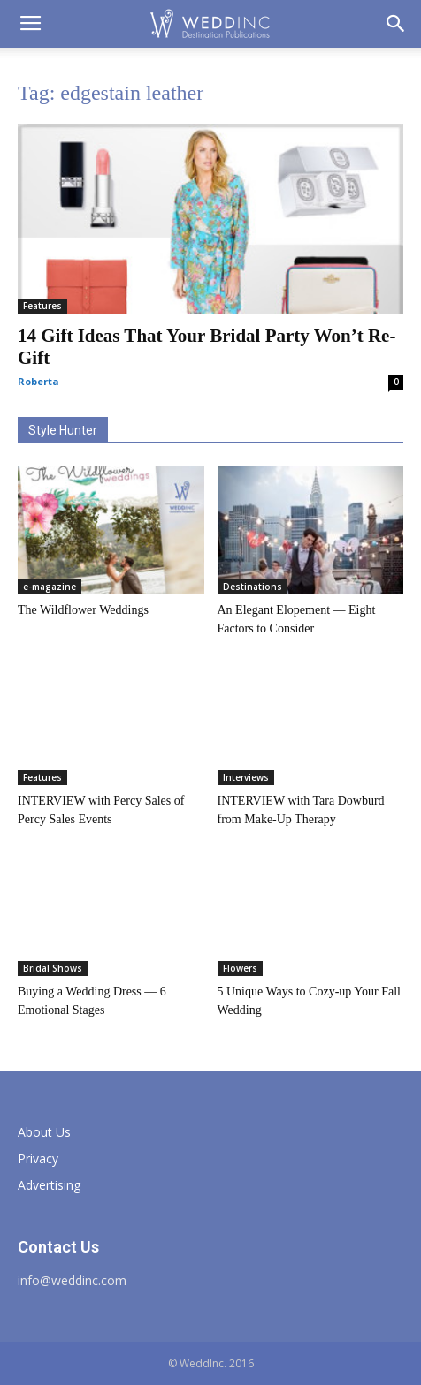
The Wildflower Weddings (83, 610)
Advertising (49, 1185)
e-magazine (49, 586)
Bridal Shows (52, 968)
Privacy (38, 1158)
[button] (396, 24)
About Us (44, 1132)
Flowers (240, 968)
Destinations (252, 586)
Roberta (38, 381)
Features (42, 305)
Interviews (246, 777)
